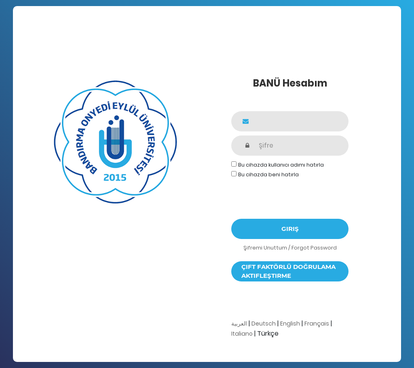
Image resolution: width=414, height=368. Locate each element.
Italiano (242, 334)
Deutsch (263, 323)
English (290, 323)
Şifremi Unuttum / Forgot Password (290, 248)
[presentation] (292, 195)
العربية (239, 323)
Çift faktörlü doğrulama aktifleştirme (288, 271)
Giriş (290, 229)
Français (316, 323)
